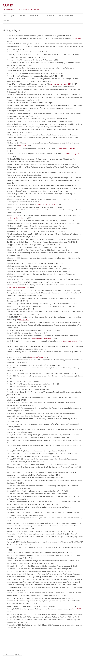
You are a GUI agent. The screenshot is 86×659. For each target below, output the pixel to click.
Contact (6, 21)
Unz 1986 (77, 38)
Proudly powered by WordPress (12, 655)
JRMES (13, 16)
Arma (4, 16)
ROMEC (22, 16)
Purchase (50, 16)
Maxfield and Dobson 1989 (69, 148)
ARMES (8, 5)
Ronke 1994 (76, 609)
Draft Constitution (66, 16)
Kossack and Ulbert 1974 (46, 204)
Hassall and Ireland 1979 (72, 341)
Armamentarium (36, 16)
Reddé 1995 (36, 357)
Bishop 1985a (24, 320)
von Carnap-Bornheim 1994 (60, 84)
